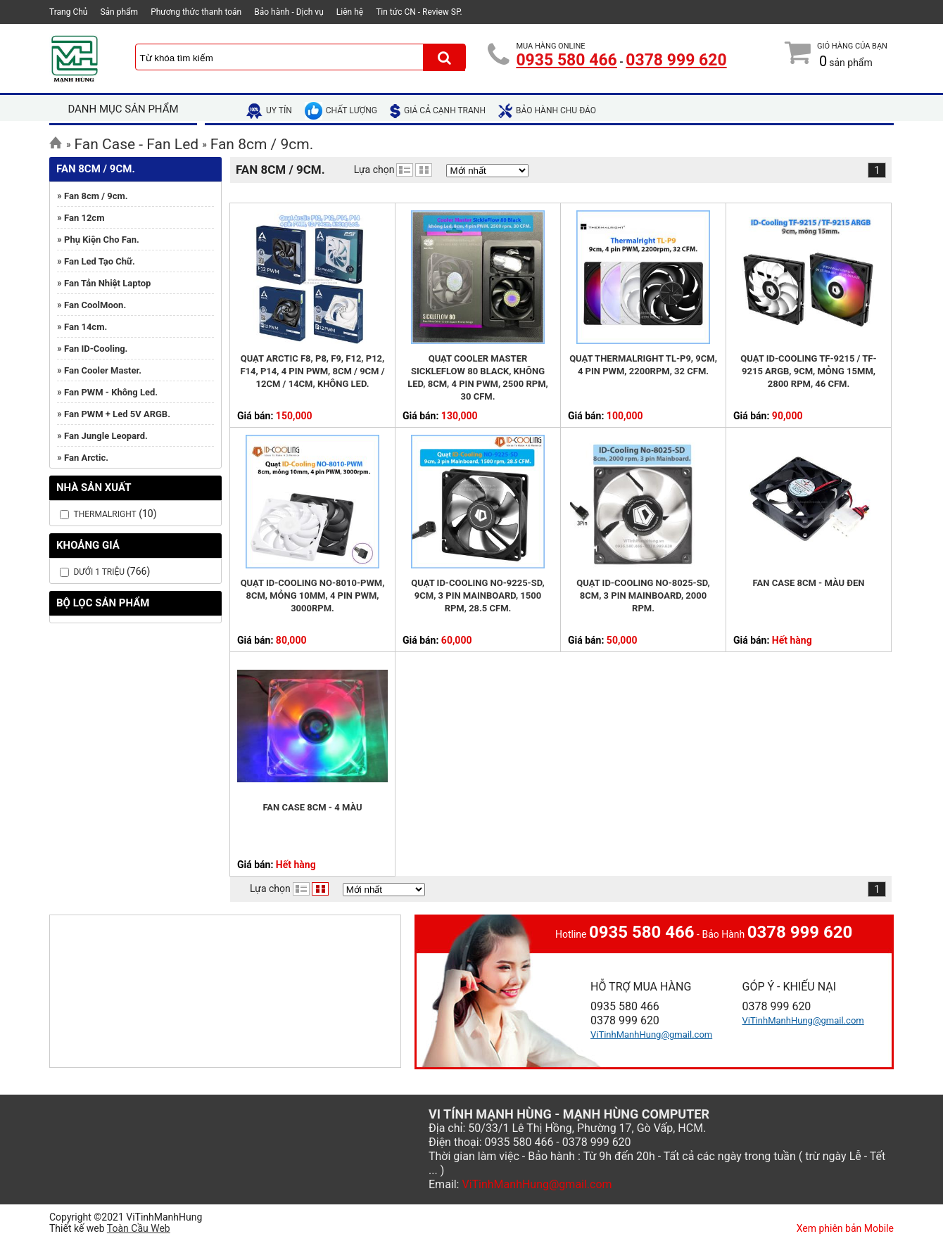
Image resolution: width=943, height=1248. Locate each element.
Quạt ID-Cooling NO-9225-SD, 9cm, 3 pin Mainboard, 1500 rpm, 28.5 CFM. (477, 595)
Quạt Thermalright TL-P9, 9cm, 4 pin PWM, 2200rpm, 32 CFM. (643, 364)
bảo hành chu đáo (547, 110)
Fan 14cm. (85, 326)
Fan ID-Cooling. (95, 348)
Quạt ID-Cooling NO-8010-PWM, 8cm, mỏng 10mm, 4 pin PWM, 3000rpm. (313, 595)
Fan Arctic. (86, 457)
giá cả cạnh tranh (438, 110)
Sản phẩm (119, 12)
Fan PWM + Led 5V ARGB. (117, 414)
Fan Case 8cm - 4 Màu (312, 807)
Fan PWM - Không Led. (111, 392)
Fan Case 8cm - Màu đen (809, 583)
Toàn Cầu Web (138, 1228)
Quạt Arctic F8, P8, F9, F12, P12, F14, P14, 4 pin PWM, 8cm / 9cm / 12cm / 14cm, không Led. (312, 371)
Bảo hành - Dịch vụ (289, 12)
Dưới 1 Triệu (100, 572)
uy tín (269, 110)
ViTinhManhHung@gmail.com (651, 1034)
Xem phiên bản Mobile (845, 1228)
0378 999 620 (676, 60)
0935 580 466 (566, 60)
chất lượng (341, 110)
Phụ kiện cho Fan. (101, 239)
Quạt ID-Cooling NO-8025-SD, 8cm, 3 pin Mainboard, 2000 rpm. (642, 595)
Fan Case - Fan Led (137, 144)
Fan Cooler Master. (102, 370)
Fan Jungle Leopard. (106, 436)
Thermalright (104, 514)
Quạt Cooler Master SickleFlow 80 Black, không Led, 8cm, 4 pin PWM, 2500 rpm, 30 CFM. (477, 377)
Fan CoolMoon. (95, 305)
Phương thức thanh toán (196, 12)
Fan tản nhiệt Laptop (107, 283)
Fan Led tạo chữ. (99, 261)
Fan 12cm (84, 217)
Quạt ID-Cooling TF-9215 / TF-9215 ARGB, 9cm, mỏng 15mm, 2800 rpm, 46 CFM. (808, 371)
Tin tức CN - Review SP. (419, 12)
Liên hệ (349, 12)
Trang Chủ (68, 12)
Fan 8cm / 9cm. (262, 144)
